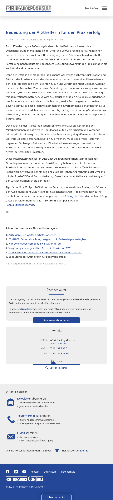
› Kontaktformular (58, 343)
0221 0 (58, 348)
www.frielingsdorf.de (71, 196)
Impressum (50, 471)
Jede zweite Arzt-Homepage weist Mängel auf (35, 243)
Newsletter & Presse (54, 263)
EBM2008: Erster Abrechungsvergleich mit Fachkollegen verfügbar (47, 239)
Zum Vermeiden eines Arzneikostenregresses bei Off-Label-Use (45, 252)
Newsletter (36, 39)
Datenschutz (68, 471)
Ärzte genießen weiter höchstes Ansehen (32, 235)
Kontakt (35, 471)
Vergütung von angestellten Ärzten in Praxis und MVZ (40, 248)
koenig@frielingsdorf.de (20, 204)
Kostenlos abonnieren (56, 320)
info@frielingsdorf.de (62, 340)
